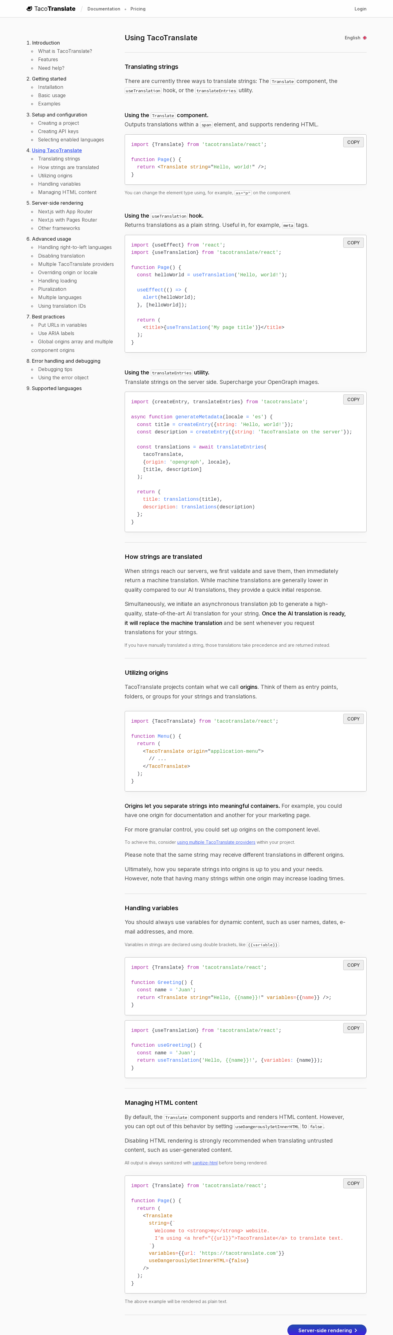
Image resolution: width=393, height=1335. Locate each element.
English (356, 37)
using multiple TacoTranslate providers (216, 814)
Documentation (104, 8)
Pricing (138, 8)
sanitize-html (205, 1127)
